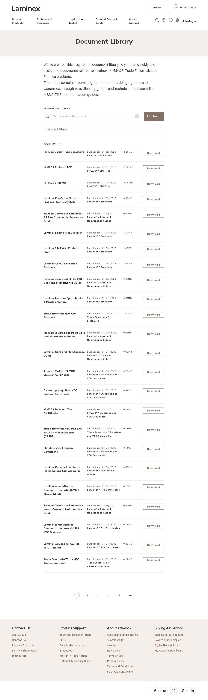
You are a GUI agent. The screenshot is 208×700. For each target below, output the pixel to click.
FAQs (63, 640)
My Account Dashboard (169, 650)
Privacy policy (115, 661)
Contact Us (19, 640)
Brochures (66, 650)
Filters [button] (55, 129)
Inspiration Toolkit (76, 20)
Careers (156, 7)
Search (154, 116)
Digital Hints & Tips (166, 645)
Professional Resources (44, 20)
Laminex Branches (23, 645)
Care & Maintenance (72, 645)
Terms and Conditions (120, 666)
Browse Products (17, 20)
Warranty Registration (73, 656)
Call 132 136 (19, 635)
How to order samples (168, 640)
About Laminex (134, 20)
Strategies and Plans (120, 671)
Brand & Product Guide (106, 20)
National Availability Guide (75, 661)
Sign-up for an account (169, 635)
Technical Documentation (75, 635)
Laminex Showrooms (24, 650)
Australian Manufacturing (122, 635)
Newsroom (113, 650)
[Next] (130, 596)
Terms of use (115, 656)
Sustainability (115, 640)
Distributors (19, 656)
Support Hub (185, 7)
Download (153, 153)
